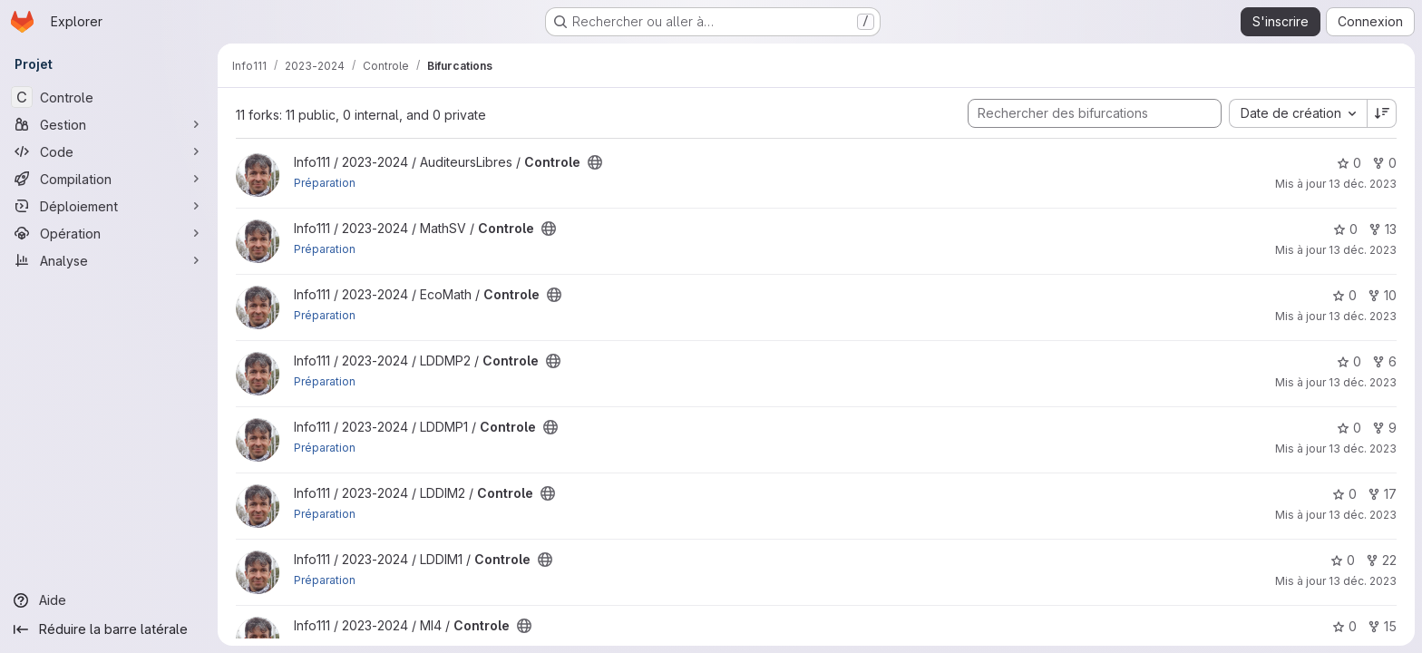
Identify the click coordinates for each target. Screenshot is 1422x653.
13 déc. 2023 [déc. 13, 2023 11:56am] (1363, 183)
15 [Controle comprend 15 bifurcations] (1382, 626)
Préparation (325, 183)
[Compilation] (108, 178)
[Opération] (108, 233)
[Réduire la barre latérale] (108, 629)
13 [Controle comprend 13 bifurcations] (1382, 229)
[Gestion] (108, 124)
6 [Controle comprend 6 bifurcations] (1384, 361)
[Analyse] (108, 260)
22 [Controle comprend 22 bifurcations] (1381, 560)
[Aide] (108, 600)
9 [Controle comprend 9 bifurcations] (1384, 427)
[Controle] (108, 97)
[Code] (108, 151)
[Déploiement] (108, 206)
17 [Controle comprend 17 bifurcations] (1382, 494)
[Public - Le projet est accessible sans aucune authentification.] (595, 162)
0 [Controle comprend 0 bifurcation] (1384, 163)
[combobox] (1298, 113)
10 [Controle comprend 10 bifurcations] (1382, 295)
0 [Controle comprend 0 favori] (1349, 163)
